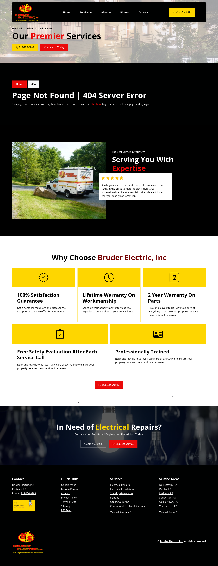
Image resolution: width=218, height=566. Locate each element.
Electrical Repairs (120, 485)
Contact (143, 12)
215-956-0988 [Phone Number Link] (182, 12)
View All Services (121, 512)
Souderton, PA (167, 497)
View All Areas (168, 512)
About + (106, 12)
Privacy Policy (69, 497)
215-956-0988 (28, 493)
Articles (65, 493)
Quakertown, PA (168, 502)
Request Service (109, 385)
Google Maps (68, 485)
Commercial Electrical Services (127, 506)
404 (33, 84)
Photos (124, 12)
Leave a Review (69, 489)
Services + (86, 12)
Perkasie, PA (166, 493)
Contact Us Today (54, 47)
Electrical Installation (122, 489)
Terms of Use (68, 502)
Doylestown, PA (168, 485)
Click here (96, 104)
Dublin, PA (165, 489)
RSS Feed (66, 510)
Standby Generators (121, 493)
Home (66, 12)
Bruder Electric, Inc (171, 541)
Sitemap (66, 506)
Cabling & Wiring (119, 502)
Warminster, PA (168, 506)
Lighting (114, 497)
